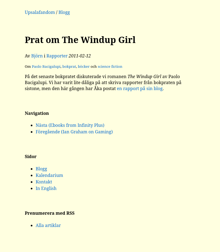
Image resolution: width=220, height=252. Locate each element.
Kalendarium (49, 175)
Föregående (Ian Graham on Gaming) (74, 132)
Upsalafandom (40, 12)
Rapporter (57, 56)
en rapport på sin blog (140, 88)
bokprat (69, 66)
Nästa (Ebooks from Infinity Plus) (70, 125)
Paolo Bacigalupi (46, 66)
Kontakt (44, 182)
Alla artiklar (48, 225)
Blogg (64, 12)
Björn (37, 56)
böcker (84, 66)
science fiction (110, 66)
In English (46, 188)
